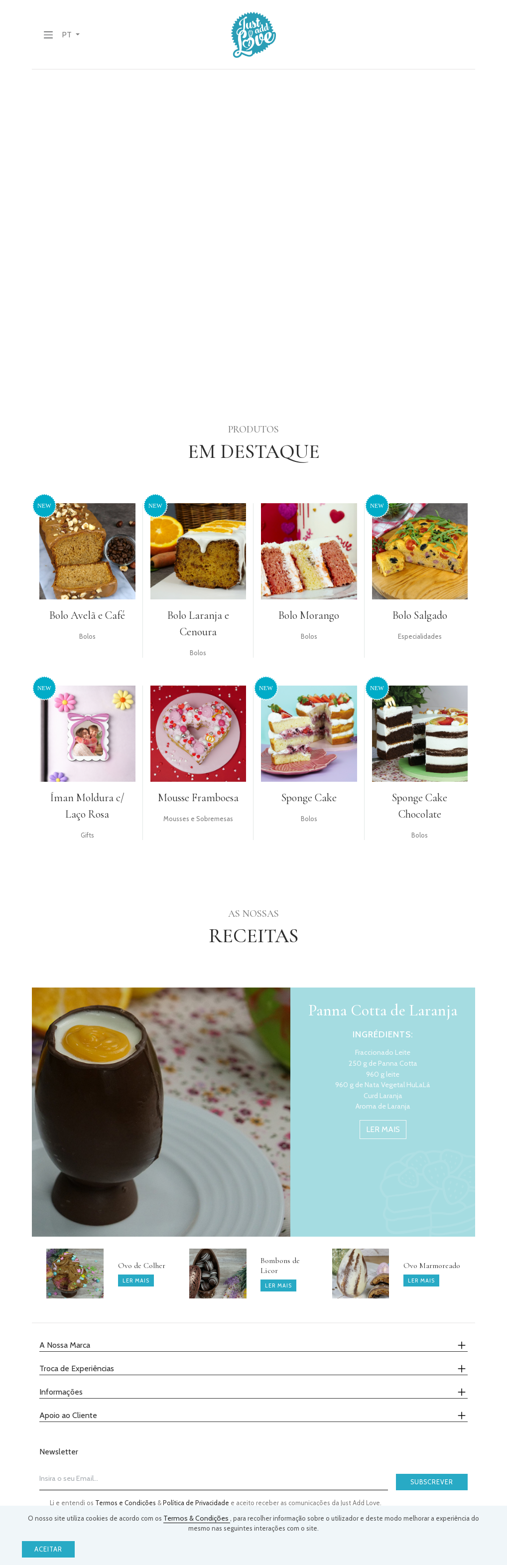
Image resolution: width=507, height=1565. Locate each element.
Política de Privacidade (197, 1503)
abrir (114, 351)
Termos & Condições (196, 1518)
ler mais (383, 1129)
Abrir (311, 187)
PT (68, 34)
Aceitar (48, 1549)
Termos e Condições (126, 1503)
